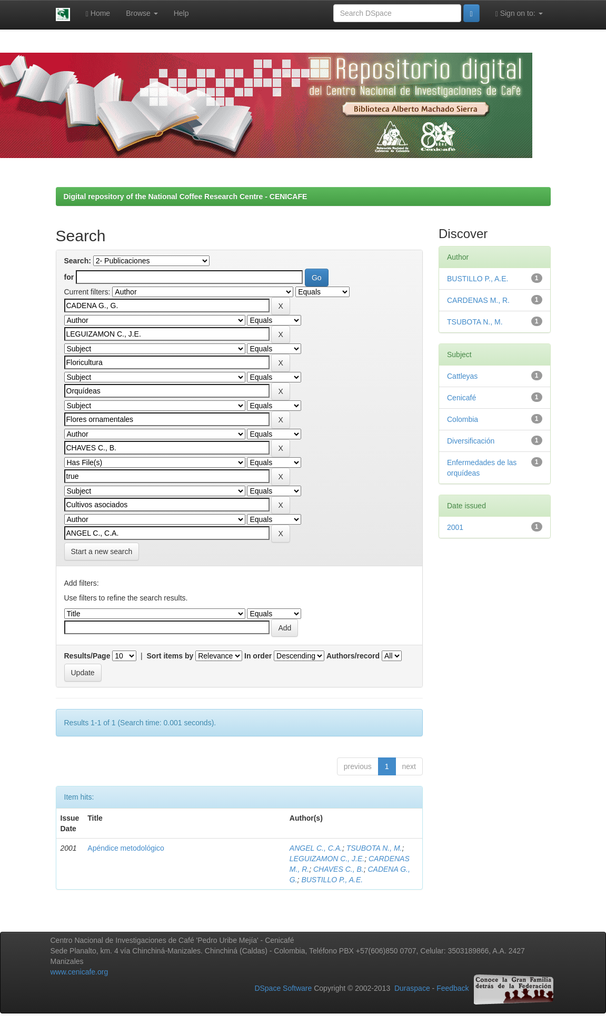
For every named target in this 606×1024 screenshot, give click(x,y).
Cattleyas (462, 376)
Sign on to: (519, 13)
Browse (142, 13)
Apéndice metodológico (125, 848)
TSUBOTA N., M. (374, 848)
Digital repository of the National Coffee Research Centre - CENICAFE (185, 196)
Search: (77, 261)
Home (98, 13)
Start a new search (102, 551)
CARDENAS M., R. (478, 300)
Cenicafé (461, 397)
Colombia (462, 419)
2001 (455, 527)
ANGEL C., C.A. (316, 848)
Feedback (452, 988)
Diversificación (470, 441)
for (69, 277)
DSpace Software (283, 988)
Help (181, 13)
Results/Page (87, 656)
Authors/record (353, 656)
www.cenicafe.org (79, 972)
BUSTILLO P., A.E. (332, 879)
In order (258, 656)
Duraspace (412, 988)
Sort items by (170, 656)
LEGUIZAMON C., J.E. (327, 858)
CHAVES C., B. (338, 869)
